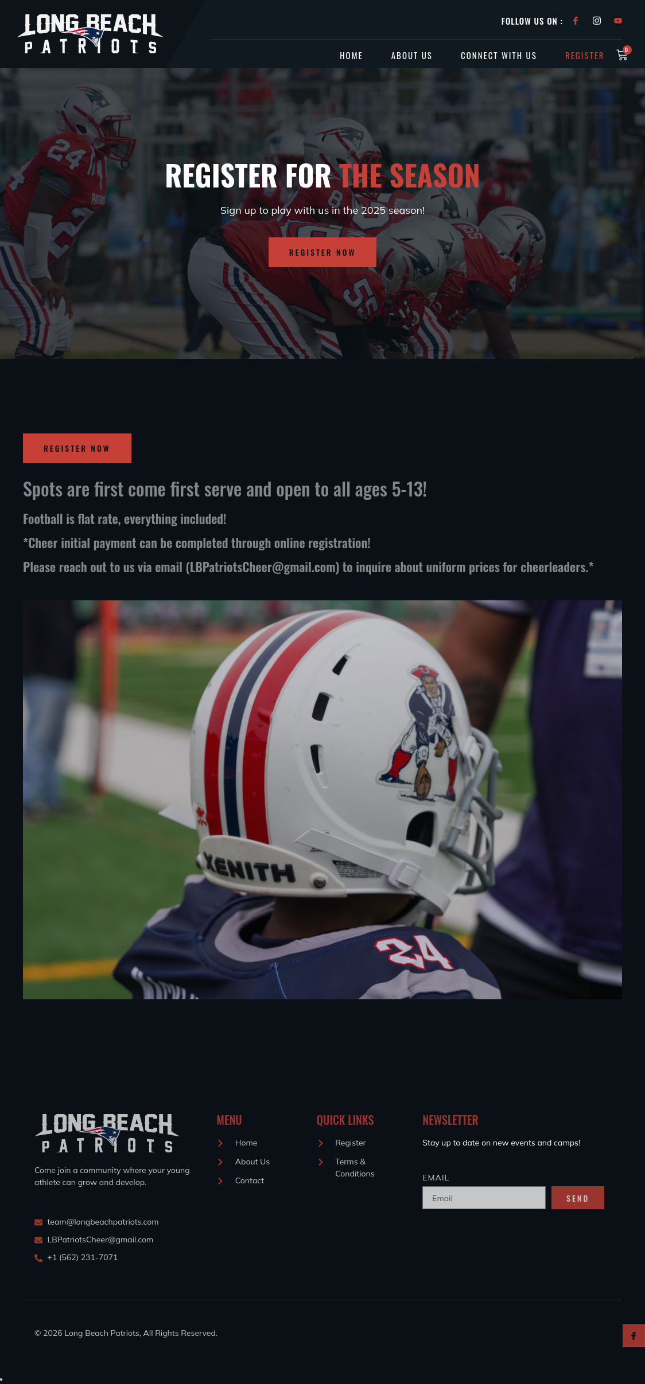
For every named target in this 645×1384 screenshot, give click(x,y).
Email (435, 1177)
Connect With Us (498, 55)
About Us (411, 55)
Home (350, 55)
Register (585, 55)
